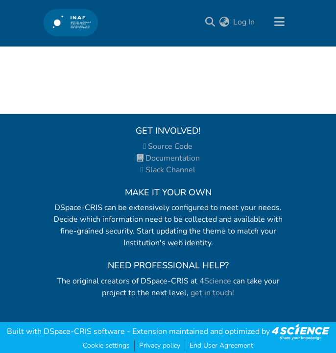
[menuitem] (224, 22)
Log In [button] (244, 22)
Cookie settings (106, 345)
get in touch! (212, 292)
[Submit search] (210, 22)
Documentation (168, 158)
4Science (215, 281)
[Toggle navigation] (279, 22)
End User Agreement (221, 345)
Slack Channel (168, 170)
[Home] (70, 22)
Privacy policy (159, 345)
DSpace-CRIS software (84, 331)
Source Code (168, 146)
